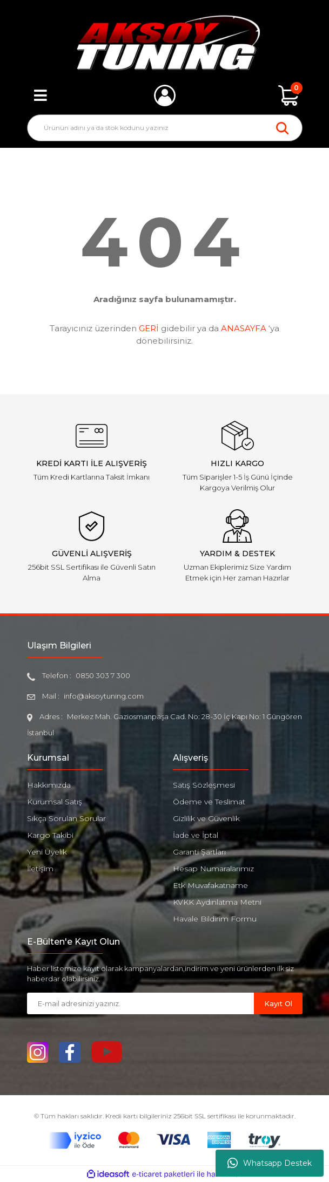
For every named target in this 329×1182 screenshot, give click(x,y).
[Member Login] (164, 95)
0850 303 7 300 (103, 675)
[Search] (165, 127)
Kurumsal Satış (54, 802)
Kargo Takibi (50, 835)
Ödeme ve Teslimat (209, 802)
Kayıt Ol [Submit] (278, 1003)
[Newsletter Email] (140, 1003)
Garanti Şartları (199, 852)
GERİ (149, 328)
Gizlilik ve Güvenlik (206, 818)
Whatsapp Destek (269, 1163)
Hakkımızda (49, 785)
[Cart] (289, 95)
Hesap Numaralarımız (213, 868)
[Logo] (164, 42)
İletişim (40, 868)
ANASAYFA (243, 328)
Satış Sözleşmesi (204, 785)
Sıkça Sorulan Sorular (66, 818)
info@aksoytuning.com (104, 696)
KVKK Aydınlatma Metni (217, 902)
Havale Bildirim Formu (215, 919)
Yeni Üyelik (47, 852)
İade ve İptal (195, 835)
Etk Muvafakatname (210, 885)
